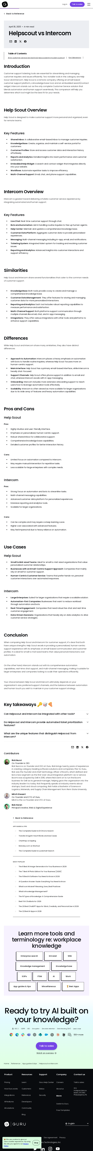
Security (42, 1095)
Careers (59, 1082)
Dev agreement (50, 1137)
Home (6, 1063)
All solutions (9, 1108)
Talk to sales (77, 4)
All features (9, 1101)
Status (41, 1089)
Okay (36, 1143)
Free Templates (63, 1110)
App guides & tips (29, 1063)
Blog (23, 1114)
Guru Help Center (46, 1082)
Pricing (7, 1082)
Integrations (9, 1095)
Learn (24, 1082)
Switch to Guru (62, 1104)
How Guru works (11, 1089)
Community (27, 1108)
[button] (88, 4)
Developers (27, 1101)
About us (60, 1089)
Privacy (62, 1137)
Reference (15, 1063)
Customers (26, 1089)
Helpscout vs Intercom (48, 1063)
